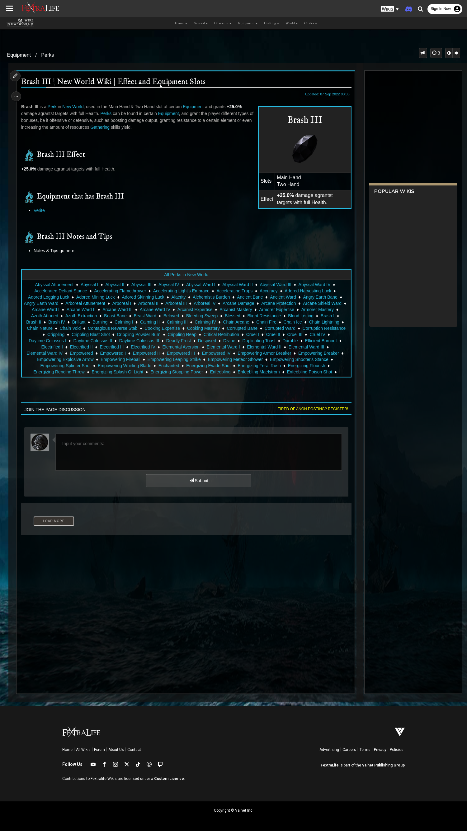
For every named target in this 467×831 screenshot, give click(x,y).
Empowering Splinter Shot (65, 365)
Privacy (380, 749)
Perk (53, 106)
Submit (198, 480)
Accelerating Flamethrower (120, 290)
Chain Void (70, 328)
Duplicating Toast (258, 340)
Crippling (55, 334)
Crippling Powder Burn (138, 334)
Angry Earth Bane (320, 297)
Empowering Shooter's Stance (299, 359)
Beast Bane (115, 315)
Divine (229, 340)
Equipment (19, 55)
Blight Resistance (264, 315)
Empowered (81, 353)
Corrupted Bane (242, 328)
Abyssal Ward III (275, 284)
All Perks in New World (186, 274)
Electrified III (112, 346)
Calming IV (204, 321)
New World (74, 106)
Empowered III (181, 353)
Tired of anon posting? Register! (311, 409)
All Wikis (83, 749)
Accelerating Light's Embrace (181, 290)
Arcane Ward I (49, 309)
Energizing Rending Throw (58, 371)
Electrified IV (142, 346)
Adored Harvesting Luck (307, 290)
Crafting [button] (271, 23)
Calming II (149, 321)
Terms (365, 749)
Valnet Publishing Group (383, 765)
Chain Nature (40, 328)
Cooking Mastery (203, 328)
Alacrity (178, 297)
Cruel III (294, 334)
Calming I (123, 321)
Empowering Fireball (120, 359)
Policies (396, 749)
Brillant (78, 321)
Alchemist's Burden (210, 297)
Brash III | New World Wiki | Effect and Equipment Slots (115, 82)
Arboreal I (125, 303)
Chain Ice (292, 321)
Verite (41, 210)
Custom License (169, 778)
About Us (116, 749)
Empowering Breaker (318, 353)
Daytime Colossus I (47, 340)
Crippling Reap (181, 334)
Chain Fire (266, 321)
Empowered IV (216, 353)
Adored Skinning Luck (143, 297)
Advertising (329, 749)
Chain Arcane (236, 321)
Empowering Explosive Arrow (65, 359)
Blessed (232, 315)
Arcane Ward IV (158, 309)
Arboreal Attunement (89, 303)
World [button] (291, 23)
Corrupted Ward (279, 328)
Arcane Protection (282, 303)
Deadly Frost (178, 340)
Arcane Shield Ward (325, 303)
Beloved (171, 315)
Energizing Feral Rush (259, 365)
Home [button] (181, 23)
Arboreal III (179, 303)
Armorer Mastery (320, 309)
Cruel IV (317, 334)
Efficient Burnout (320, 340)
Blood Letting (301, 315)
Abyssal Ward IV (314, 284)
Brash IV (56, 321)
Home (67, 749)
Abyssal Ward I (200, 284)
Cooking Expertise (162, 328)
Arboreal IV (208, 303)
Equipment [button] (248, 23)
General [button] (201, 23)
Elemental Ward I (223, 346)
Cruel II (273, 334)
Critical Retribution (221, 334)
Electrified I (52, 346)
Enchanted (168, 365)
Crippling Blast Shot (90, 334)
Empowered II (146, 353)
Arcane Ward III (121, 309)
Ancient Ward (283, 297)
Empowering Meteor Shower (235, 359)
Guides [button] (310, 23)
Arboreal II (152, 303)
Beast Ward (145, 315)
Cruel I (252, 334)
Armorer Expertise (280, 309)
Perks (47, 55)
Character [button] (223, 23)
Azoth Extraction (81, 315)
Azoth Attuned (44, 315)
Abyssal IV (168, 284)
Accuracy (268, 290)
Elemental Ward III (306, 346)
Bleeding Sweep (201, 315)
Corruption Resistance (324, 328)
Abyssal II (114, 284)
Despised (207, 340)
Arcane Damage (241, 303)
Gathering (112, 127)
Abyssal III (141, 284)
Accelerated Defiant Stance (60, 290)
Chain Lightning (324, 321)
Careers (349, 749)
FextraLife (330, 765)
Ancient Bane (249, 297)
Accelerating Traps (234, 290)
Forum (99, 749)
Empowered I (112, 353)
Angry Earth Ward (44, 303)
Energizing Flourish (306, 365)
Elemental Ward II (264, 346)
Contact (134, 749)
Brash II (33, 321)
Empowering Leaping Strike (173, 359)
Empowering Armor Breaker (264, 353)
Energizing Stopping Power (176, 371)
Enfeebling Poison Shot (309, 371)
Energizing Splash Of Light (117, 371)
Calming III (177, 321)
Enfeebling (220, 371)
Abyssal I (89, 284)
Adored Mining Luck (95, 297)
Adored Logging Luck (48, 297)
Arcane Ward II (84, 309)
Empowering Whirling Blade (124, 365)
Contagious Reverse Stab (112, 328)
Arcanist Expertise (198, 309)
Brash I (327, 315)
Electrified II (81, 346)
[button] (389, 9)
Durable (290, 340)
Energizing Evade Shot (208, 365)
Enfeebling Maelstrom (259, 371)
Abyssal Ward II (237, 284)
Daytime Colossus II (92, 340)
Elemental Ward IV (44, 353)
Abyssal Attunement (54, 284)
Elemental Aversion (181, 346)
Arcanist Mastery (239, 309)
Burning (99, 321)
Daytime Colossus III (139, 340)
